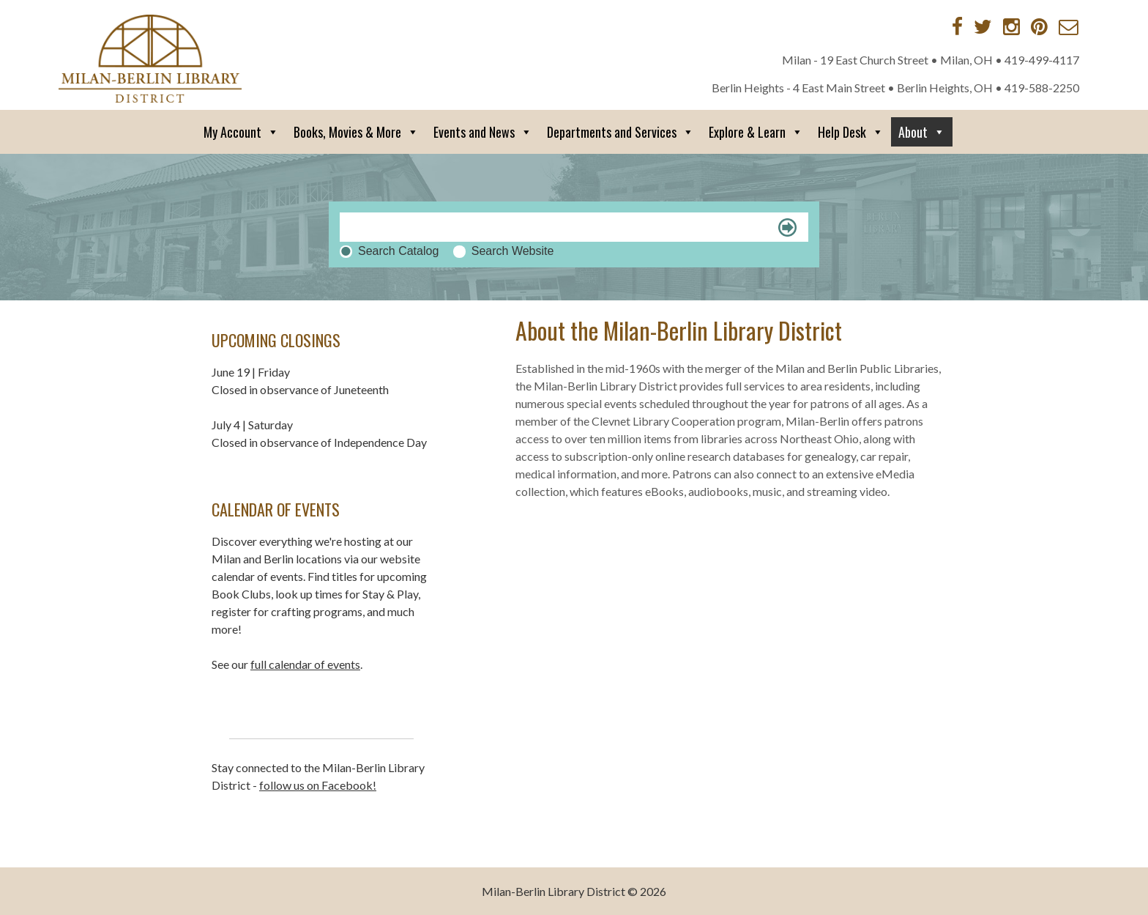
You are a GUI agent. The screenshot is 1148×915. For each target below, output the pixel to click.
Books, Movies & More (356, 132)
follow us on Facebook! (317, 785)
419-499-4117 (1041, 60)
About (921, 132)
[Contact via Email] (1068, 26)
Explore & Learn (756, 132)
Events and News (482, 132)
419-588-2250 (1041, 88)
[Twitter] (983, 26)
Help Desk (851, 132)
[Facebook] (957, 26)
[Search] (574, 227)
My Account (241, 132)
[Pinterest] (1039, 26)
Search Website (512, 251)
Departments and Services (620, 132)
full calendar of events (305, 664)
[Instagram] (1011, 26)
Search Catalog (398, 251)
